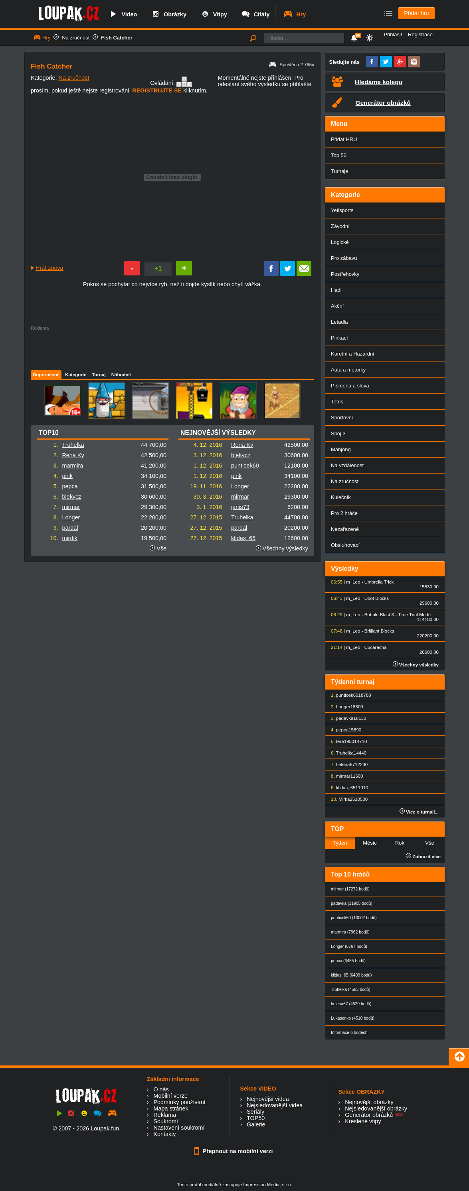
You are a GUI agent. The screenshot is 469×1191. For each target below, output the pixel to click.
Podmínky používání (179, 1102)
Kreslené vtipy (363, 1121)
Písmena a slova (350, 386)
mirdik (69, 538)
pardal (70, 528)
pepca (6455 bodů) (348, 961)
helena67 (345, 764)
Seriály (255, 1111)
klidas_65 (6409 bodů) (351, 975)
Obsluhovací (345, 545)
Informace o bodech (349, 1032)
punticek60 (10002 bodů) (354, 918)
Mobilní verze (170, 1096)
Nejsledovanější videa (275, 1105)
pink (67, 476)
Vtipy (213, 14)
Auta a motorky (348, 370)
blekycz (71, 496)
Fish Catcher (116, 38)
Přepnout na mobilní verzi (234, 1151)
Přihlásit (393, 34)
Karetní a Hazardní (352, 354)
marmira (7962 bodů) (350, 932)
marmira (72, 465)
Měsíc (370, 843)
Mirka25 (346, 799)
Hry (294, 14)
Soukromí (165, 1121)
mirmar (71, 507)
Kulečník (341, 497)
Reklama (164, 1115)
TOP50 (256, 1118)
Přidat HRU (344, 139)
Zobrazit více (423, 856)
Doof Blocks (376, 598)
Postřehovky (345, 274)
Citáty (255, 14)
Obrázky (168, 14)
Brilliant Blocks (379, 631)
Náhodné (121, 374)
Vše (161, 548)
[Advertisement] (172, 348)
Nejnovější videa (268, 1099)
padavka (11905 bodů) (351, 903)
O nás (160, 1089)
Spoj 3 (338, 433)
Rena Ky (73, 455)
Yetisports (342, 210)
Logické (340, 242)
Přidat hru (416, 13)
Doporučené (46, 374)
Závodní (340, 226)
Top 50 (338, 155)
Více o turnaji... (419, 812)
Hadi (336, 290)
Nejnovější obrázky (369, 1102)
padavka (345, 718)
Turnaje (339, 171)
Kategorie (75, 374)
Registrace (420, 34)
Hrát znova (49, 268)
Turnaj (98, 374)
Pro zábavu (344, 258)
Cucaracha (375, 647)
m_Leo (353, 582)
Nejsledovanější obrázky (376, 1108)
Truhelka (73, 445)
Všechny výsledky (282, 548)
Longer (71, 517)
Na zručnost (75, 38)
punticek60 (245, 465)
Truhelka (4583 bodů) (350, 989)
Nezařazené (345, 529)
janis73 (240, 507)
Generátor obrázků (369, 1115)
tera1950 (345, 741)
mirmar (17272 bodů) (350, 889)
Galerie (256, 1124)
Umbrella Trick (379, 582)
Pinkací (339, 338)
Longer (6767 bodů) (349, 946)
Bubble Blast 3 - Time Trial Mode (397, 614)
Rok (399, 843)
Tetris (337, 402)
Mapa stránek (170, 1108)
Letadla (339, 322)
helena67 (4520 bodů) (351, 1004)
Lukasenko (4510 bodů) (352, 1018)
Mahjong (341, 449)
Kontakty (164, 1134)
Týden (339, 843)
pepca (69, 486)
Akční (337, 306)
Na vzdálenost (347, 465)
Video (122, 14)
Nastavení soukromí (178, 1127)
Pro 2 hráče (344, 513)
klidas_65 (243, 538)
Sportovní (342, 418)
